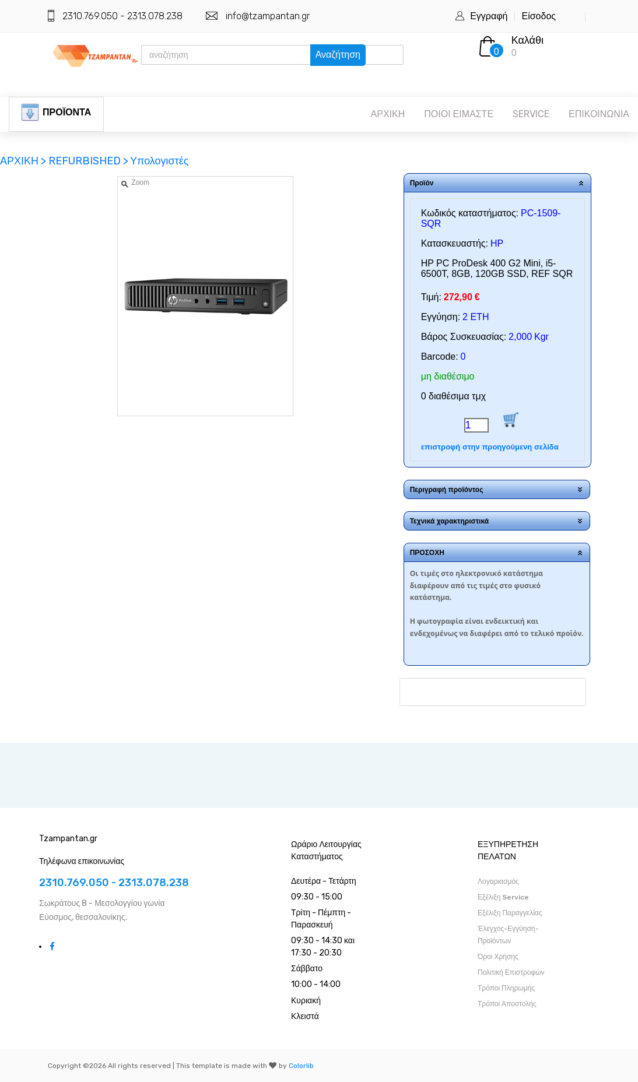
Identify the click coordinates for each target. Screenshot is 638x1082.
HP (496, 243)
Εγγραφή (488, 16)
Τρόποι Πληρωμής (506, 988)
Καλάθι (527, 40)
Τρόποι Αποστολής (507, 1004)
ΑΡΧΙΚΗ (388, 114)
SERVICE (531, 114)
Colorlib (301, 1066)
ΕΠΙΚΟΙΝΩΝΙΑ (599, 114)
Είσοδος (538, 16)
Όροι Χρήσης (498, 957)
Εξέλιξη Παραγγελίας (510, 913)
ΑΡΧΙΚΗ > (24, 160)
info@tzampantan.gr (268, 16)
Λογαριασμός (498, 881)
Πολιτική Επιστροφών (511, 972)
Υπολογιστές (159, 160)
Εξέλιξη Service (503, 897)
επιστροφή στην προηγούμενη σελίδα (490, 446)
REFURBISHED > (88, 160)
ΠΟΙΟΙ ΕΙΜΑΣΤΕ (458, 114)
